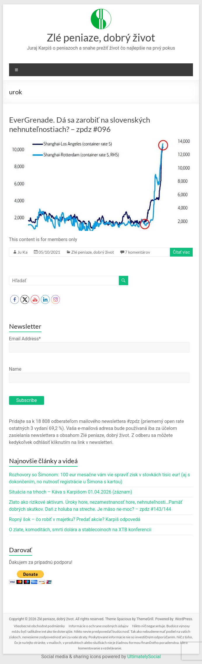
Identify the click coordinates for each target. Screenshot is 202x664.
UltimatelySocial (144, 656)
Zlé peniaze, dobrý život (101, 37)
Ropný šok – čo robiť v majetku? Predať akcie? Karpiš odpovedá (74, 519)
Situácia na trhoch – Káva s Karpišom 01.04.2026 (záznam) (70, 492)
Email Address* (25, 338)
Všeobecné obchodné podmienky (39, 626)
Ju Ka (22, 252)
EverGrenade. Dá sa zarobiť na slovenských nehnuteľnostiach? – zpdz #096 (79, 124)
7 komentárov (137, 252)
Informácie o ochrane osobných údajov (98, 626)
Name (15, 369)
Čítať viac (181, 252)
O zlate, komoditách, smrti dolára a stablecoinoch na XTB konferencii (80, 529)
